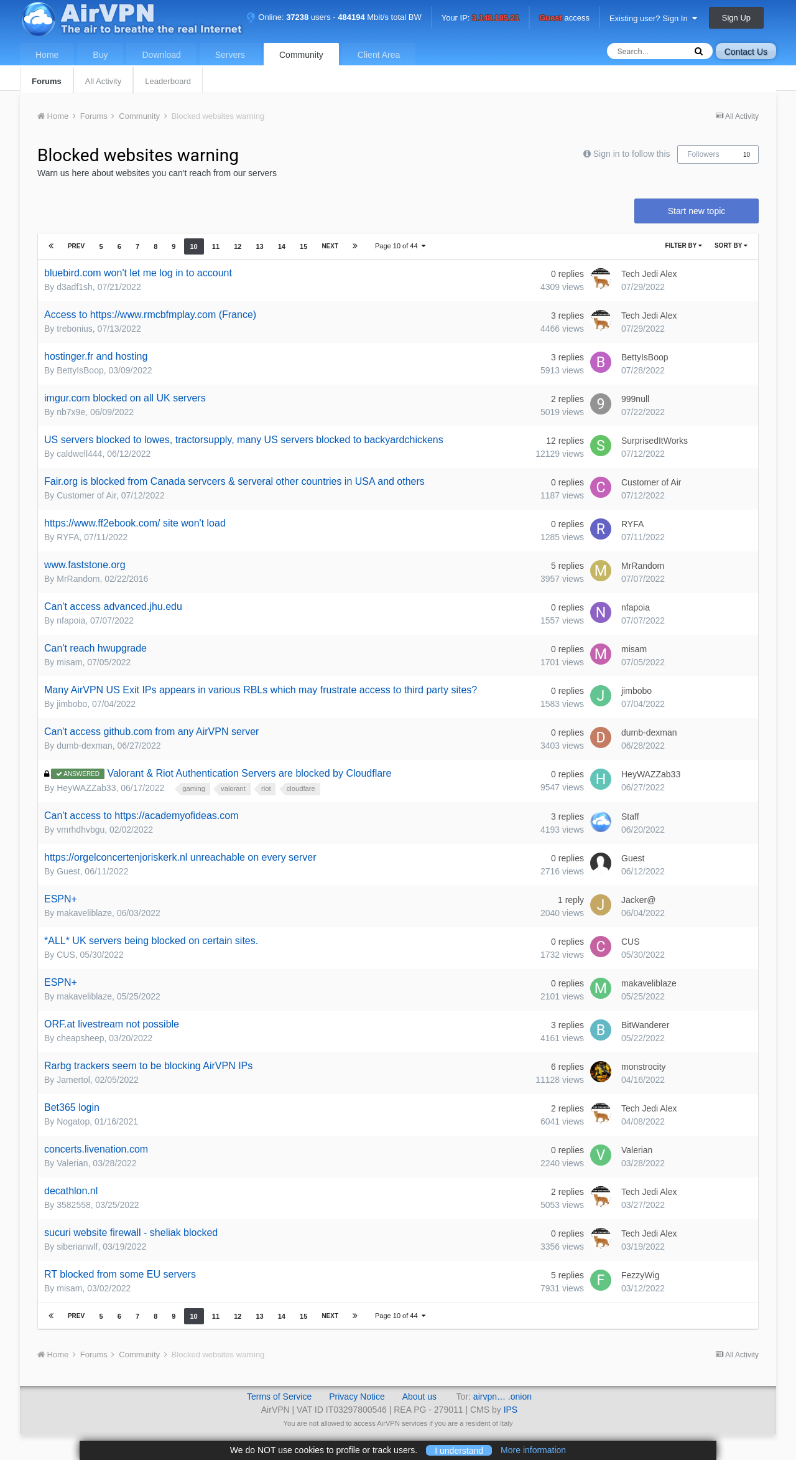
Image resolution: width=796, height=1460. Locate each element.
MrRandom (78, 579)
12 (237, 246)
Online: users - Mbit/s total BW (334, 17)
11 (216, 246)
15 (303, 246)
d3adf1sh (75, 287)
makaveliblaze (84, 913)
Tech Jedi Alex (649, 274)
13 (259, 246)
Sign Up (736, 17)
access (564, 18)
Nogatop (73, 1121)
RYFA (68, 537)
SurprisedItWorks (654, 441)
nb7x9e (71, 412)
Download (161, 55)
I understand (459, 1450)
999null (635, 399)
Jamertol (73, 1080)
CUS (66, 955)
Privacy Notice (356, 1397)
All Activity (103, 81)
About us (419, 1397)
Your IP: (480, 18)
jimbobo (72, 704)
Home (46, 55)
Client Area (379, 55)
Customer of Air (86, 495)
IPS (511, 1410)
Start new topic (697, 211)
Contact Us (745, 52)
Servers (230, 55)
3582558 (74, 1205)
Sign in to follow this (631, 154)
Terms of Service (279, 1397)
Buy (100, 55)
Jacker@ (638, 900)
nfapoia (71, 620)
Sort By (731, 245)
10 (746, 154)
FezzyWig (640, 1275)
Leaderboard (168, 81)
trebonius (75, 329)
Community (301, 55)
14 (281, 246)
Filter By (683, 245)
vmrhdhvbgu (80, 830)
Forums (47, 81)
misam (69, 662)
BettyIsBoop (80, 370)
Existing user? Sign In (653, 18)
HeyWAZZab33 (86, 788)
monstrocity (643, 1067)
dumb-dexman (85, 746)
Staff (630, 816)
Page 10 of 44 (400, 246)
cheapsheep (80, 1038)
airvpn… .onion (502, 1397)
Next (330, 246)
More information (533, 1450)
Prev (76, 246)
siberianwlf (77, 1247)
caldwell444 (79, 454)
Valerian (72, 1163)
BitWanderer (645, 1025)
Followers (703, 154)
